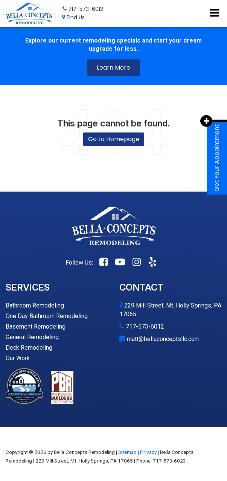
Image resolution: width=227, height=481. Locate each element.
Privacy (148, 452)
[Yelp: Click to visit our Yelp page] (152, 262)
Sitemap (127, 452)
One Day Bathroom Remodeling (47, 316)
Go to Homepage (113, 139)
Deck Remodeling (29, 347)
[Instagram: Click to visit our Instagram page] (136, 262)
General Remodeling (32, 337)
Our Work (18, 358)
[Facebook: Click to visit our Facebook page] (103, 262)
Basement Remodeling (36, 326)
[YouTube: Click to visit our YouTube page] (120, 262)
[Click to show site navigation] (214, 13)
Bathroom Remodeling (35, 305)
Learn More (113, 67)
